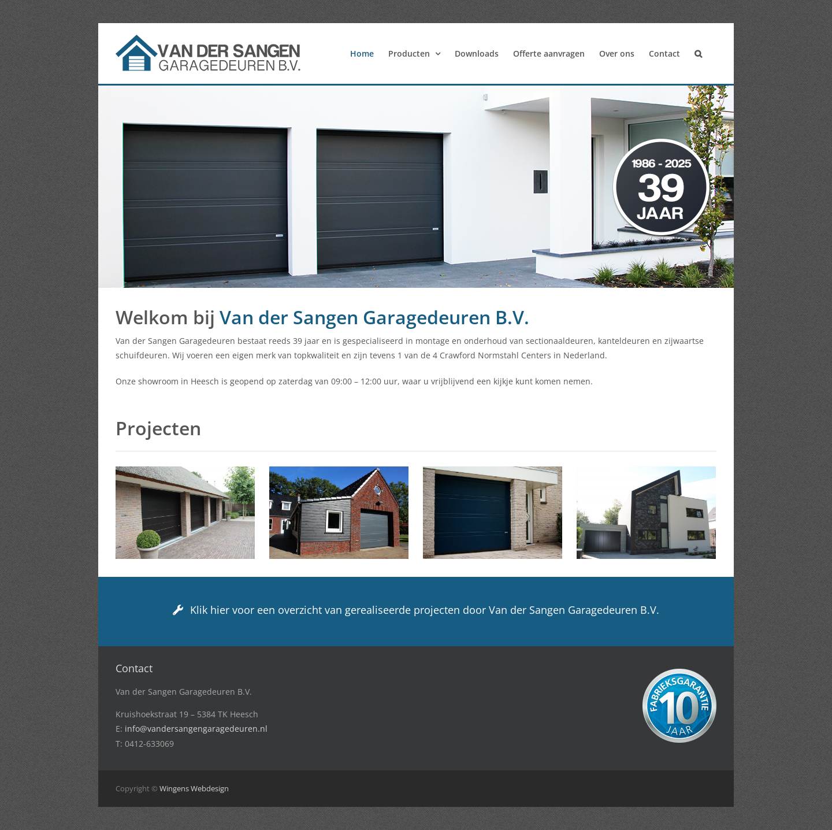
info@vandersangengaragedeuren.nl (196, 728)
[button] (698, 53)
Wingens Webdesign (194, 788)
